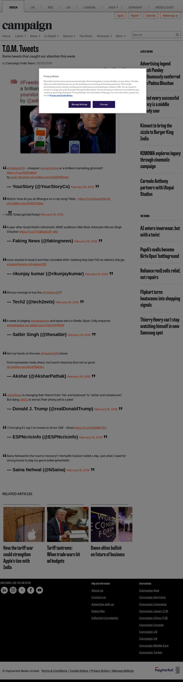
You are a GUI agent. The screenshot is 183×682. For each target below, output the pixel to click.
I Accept (104, 104)
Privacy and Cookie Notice (61, 95)
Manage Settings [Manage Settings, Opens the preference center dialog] (80, 104)
